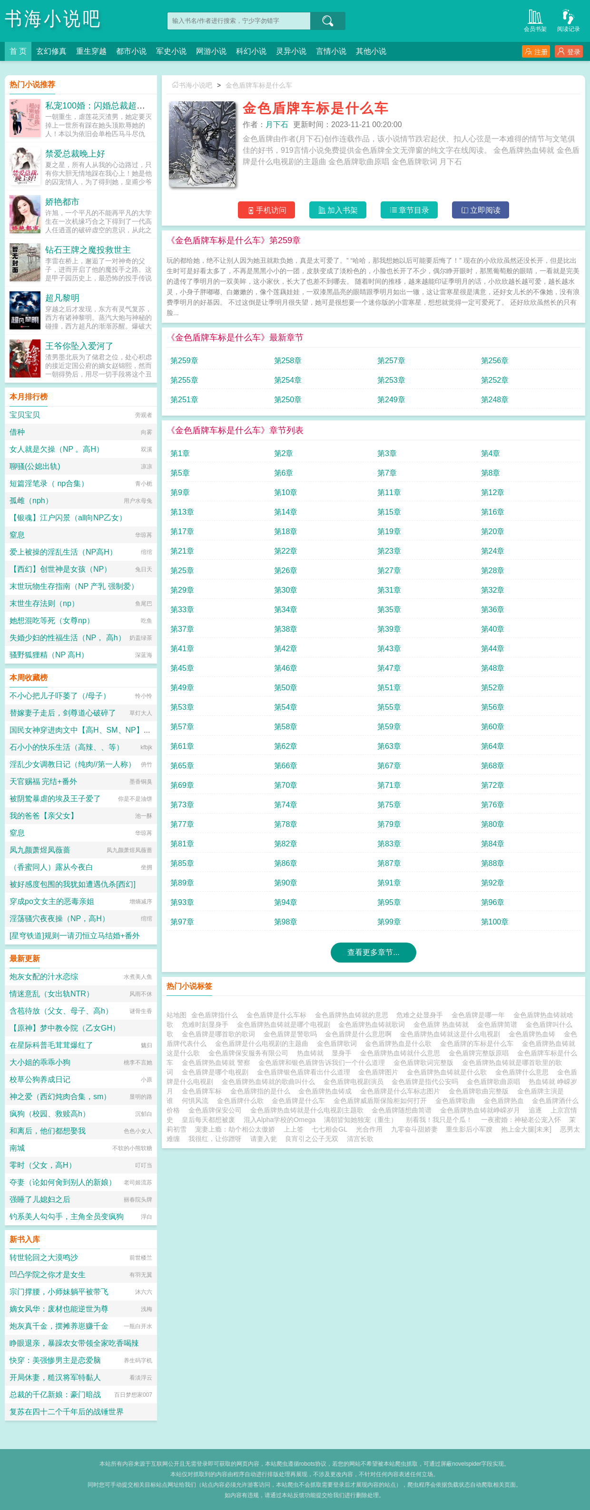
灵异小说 (291, 51)
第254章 (288, 380)
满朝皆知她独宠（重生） (360, 1119)
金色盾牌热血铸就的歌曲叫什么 (270, 1081)
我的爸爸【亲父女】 (44, 816)
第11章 (389, 492)
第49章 (182, 688)
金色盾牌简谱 (499, 1024)
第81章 (182, 844)
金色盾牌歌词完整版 (425, 1062)
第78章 (286, 824)
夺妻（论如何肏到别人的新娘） (63, 1182)
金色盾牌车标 (204, 1091)
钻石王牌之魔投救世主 (88, 250)
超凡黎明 (62, 298)
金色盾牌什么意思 (523, 1072)
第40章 (493, 629)
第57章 (182, 727)
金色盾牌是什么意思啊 (360, 1034)
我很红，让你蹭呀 (215, 1138)
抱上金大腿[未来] (526, 1129)
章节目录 (409, 210)
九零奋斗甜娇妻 (414, 1129)
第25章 (182, 570)
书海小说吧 (53, 19)
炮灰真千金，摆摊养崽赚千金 (59, 1326)
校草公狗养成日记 (40, 1079)
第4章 (491, 453)
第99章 (389, 922)
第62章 (286, 746)
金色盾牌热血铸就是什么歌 (449, 1072)
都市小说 (131, 51)
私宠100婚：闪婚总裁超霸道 (99, 105)
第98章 (286, 922)
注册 (536, 52)
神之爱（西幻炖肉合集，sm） (60, 1097)
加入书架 (338, 210)
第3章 (387, 453)
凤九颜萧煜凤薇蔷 (40, 850)
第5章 (180, 473)
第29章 (182, 590)
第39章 (389, 629)
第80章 (493, 824)
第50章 (286, 688)
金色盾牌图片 (380, 1072)
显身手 (343, 1053)
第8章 (491, 473)
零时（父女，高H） (43, 1165)
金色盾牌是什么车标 (278, 1015)
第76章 (493, 805)
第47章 (389, 668)
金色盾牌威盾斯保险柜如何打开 (382, 1100)
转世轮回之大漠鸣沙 (44, 1257)
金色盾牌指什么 (216, 1015)
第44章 (493, 649)
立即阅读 (481, 210)
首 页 (18, 51)
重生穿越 (91, 51)
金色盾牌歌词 (339, 1043)
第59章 (389, 727)
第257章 (391, 361)
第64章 (493, 746)
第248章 (495, 400)
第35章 (389, 610)
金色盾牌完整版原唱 (480, 1053)
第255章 (184, 380)
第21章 (182, 551)
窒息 (17, 535)
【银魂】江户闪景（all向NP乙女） (68, 518)
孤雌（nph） (31, 501)
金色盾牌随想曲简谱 (403, 1110)
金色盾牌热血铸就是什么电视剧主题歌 (308, 1110)
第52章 (493, 688)
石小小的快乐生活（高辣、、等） (67, 747)
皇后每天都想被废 (208, 1119)
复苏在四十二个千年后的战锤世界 (67, 1412)
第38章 (286, 629)
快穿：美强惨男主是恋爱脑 (55, 1360)
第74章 (286, 805)
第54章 (286, 707)
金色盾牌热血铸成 (326, 1091)
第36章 (493, 610)
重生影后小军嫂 (469, 1129)
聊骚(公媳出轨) (35, 466)
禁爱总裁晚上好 (75, 154)
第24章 (493, 551)
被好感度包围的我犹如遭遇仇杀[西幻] (73, 884)
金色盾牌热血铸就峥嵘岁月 (482, 1110)
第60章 (493, 727)
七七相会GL (329, 1129)
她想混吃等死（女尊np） (52, 620)
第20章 (493, 531)
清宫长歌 (360, 1138)
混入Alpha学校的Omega (280, 1119)
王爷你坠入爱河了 (79, 346)
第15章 (389, 512)
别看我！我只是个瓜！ (439, 1119)
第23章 (389, 551)
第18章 (286, 531)
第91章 (389, 883)
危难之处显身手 (421, 1015)
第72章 (493, 785)
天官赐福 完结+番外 (43, 781)
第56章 (493, 707)
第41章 (182, 649)
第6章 (284, 473)
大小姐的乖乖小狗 (40, 1062)
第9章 (180, 492)
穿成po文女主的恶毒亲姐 (52, 901)
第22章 (286, 551)
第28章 (493, 570)
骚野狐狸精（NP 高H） (49, 655)
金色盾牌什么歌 (242, 1100)
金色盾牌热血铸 (534, 1034)
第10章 (286, 492)
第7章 (387, 473)
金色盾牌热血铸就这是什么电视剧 (452, 1034)
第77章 (182, 824)
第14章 (286, 512)
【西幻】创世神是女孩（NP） (60, 569)
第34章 (286, 610)
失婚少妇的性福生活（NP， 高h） (68, 638)
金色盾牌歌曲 (457, 1100)
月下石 (277, 124)
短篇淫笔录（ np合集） (49, 483)
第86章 (286, 863)
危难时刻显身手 (207, 1024)
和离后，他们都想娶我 (48, 1131)
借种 (17, 432)
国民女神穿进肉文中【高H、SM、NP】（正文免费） (99, 730)
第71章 (389, 785)
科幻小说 (251, 51)
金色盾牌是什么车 (300, 1100)
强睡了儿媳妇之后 (40, 1199)
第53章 (182, 707)
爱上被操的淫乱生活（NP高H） (63, 552)
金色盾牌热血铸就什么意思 (402, 1053)
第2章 (284, 453)
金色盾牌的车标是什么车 (478, 1043)
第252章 (495, 380)
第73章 (182, 805)
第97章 (182, 922)
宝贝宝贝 (25, 415)
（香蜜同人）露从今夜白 (51, 867)
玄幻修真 (51, 51)
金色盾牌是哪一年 (480, 1015)
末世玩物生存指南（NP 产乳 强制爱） (74, 586)
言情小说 (331, 51)
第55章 (389, 707)
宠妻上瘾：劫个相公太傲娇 (235, 1129)
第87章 (389, 863)
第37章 (182, 629)
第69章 (182, 785)
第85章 (182, 863)
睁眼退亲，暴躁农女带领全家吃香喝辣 (74, 1343)
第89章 (182, 883)
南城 (17, 1148)
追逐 (535, 1110)
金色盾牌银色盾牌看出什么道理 (305, 1072)
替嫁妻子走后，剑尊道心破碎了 (63, 713)
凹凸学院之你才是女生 (48, 1275)
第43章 (389, 649)
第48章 (493, 668)
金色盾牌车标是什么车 (259, 85)
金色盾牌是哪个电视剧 (217, 1072)
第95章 (389, 902)
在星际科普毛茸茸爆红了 (51, 1045)
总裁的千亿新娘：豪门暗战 (55, 1395)
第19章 (389, 531)
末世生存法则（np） (44, 603)
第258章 (288, 361)
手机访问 (266, 210)
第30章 (286, 590)
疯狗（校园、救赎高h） (50, 1114)
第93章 (182, 902)
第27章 (389, 570)
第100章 (495, 922)
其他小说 (371, 51)
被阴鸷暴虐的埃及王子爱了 (55, 799)
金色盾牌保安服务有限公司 (250, 1053)
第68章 (493, 766)
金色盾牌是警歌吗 (292, 1034)
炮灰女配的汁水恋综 (44, 977)
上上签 (294, 1129)
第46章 (286, 668)
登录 (568, 52)
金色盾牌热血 (506, 1100)
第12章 (493, 492)
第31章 (389, 590)
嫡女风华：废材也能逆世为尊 (59, 1309)
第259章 (184, 361)
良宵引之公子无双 (311, 1138)
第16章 (493, 512)
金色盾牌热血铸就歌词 (373, 1024)
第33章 (182, 610)
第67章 (389, 766)
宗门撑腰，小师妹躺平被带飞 (59, 1292)
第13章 (182, 512)
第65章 (182, 766)
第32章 (493, 590)
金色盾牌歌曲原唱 (495, 1081)
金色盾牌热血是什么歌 (400, 1043)
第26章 (286, 570)
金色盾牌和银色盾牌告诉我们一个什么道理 (323, 1062)
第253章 (391, 380)
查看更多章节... (373, 952)
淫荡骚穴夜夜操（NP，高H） (59, 918)
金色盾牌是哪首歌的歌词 (220, 1034)
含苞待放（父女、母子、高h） (61, 1011)
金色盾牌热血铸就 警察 (218, 1062)
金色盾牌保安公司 (217, 1110)
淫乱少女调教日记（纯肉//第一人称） (73, 764)
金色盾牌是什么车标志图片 (402, 1091)
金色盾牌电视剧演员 (355, 1081)
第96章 (493, 902)
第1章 (180, 453)
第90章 (286, 883)
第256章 (495, 361)
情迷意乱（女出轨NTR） (52, 994)
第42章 (286, 649)
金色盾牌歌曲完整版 (480, 1091)
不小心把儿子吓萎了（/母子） (60, 696)
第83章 (389, 844)
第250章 (288, 400)
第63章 (389, 746)
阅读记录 (568, 19)
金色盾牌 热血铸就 (442, 1024)
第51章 (389, 688)
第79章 (389, 824)
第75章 (389, 805)
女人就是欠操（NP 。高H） (57, 449)
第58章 (286, 727)
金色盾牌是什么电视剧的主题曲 (263, 1043)
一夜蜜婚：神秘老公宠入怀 (521, 1119)
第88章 (493, 863)
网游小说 (211, 51)
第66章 (286, 766)
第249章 (391, 400)
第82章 (286, 844)
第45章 (182, 668)
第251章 (184, 400)
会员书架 (535, 19)
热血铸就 (312, 1053)
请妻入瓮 (263, 1138)
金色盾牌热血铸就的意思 (353, 1015)
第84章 (493, 844)
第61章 (182, 746)
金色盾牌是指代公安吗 (427, 1081)
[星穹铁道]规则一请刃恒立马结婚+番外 (75, 936)
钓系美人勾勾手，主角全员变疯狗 (67, 1216)
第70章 (286, 785)
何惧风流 (197, 1100)
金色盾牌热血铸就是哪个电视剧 (285, 1024)
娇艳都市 (62, 202)
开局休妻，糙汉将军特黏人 (55, 1377)
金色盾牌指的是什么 (262, 1091)
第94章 (286, 902)
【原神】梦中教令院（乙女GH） (65, 1028)
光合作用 (369, 1129)
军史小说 (171, 51)
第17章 (182, 531)
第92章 (493, 883)
